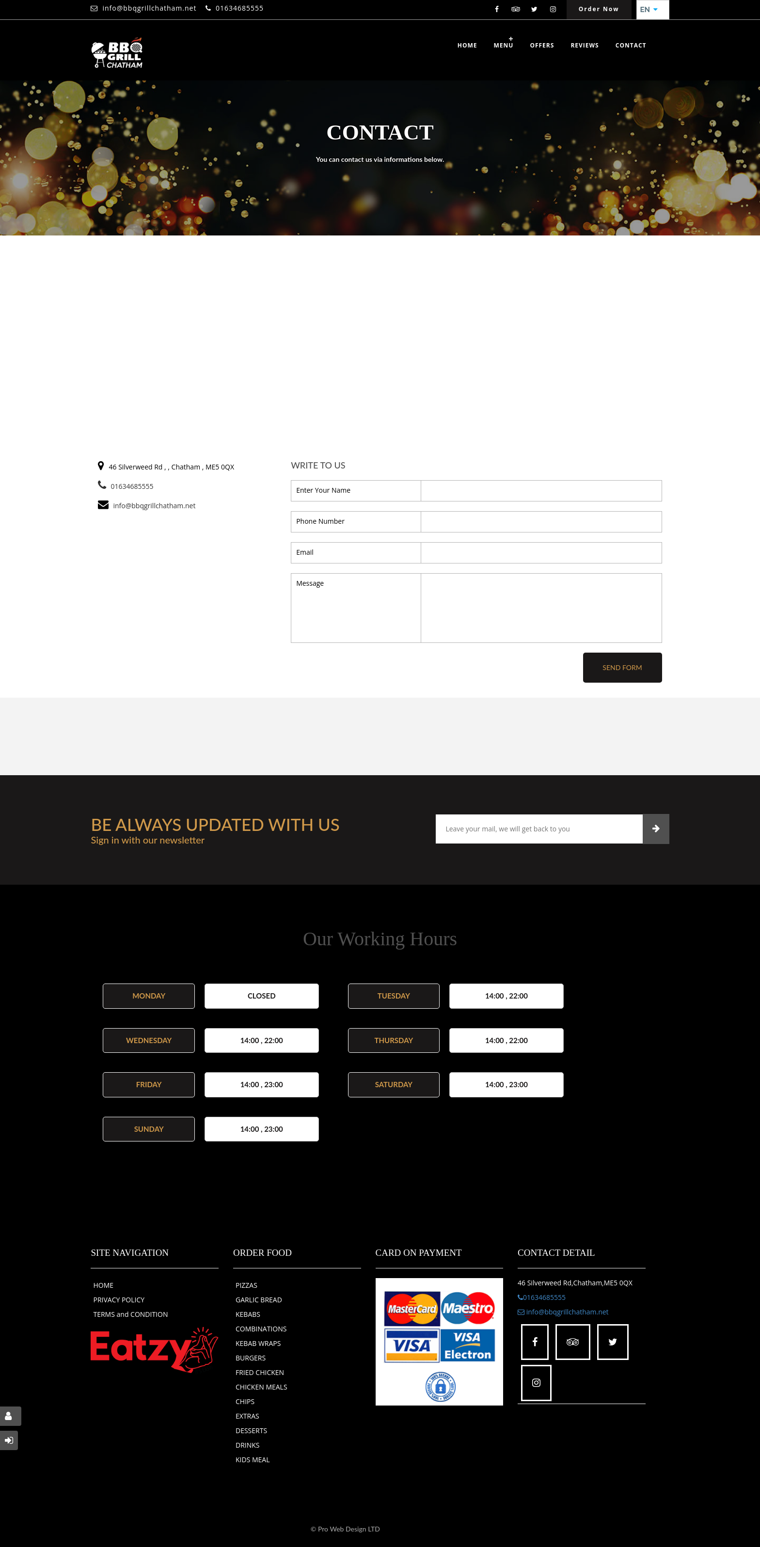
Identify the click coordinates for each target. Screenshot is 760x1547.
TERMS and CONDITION (130, 1314)
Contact (631, 45)
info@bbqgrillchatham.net (149, 8)
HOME (103, 1285)
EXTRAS (247, 1416)
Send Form (622, 667)
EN (649, 9)
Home (467, 45)
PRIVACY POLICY (118, 1299)
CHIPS (245, 1401)
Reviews (584, 45)
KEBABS (248, 1314)
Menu (504, 45)
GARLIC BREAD (259, 1299)
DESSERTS (251, 1430)
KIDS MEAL (253, 1459)
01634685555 (240, 8)
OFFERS (542, 45)
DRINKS (248, 1445)
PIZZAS (246, 1285)
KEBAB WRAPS (258, 1343)
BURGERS (251, 1357)
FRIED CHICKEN (260, 1372)
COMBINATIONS (261, 1328)
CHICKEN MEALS (261, 1386)
